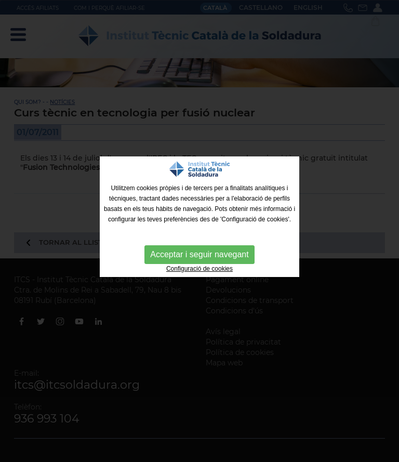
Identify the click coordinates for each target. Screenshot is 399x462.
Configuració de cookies (199, 268)
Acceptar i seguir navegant (199, 254)
